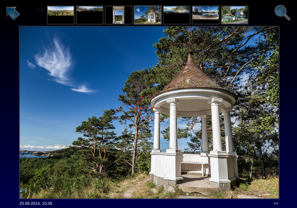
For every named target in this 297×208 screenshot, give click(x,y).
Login (41, 9)
